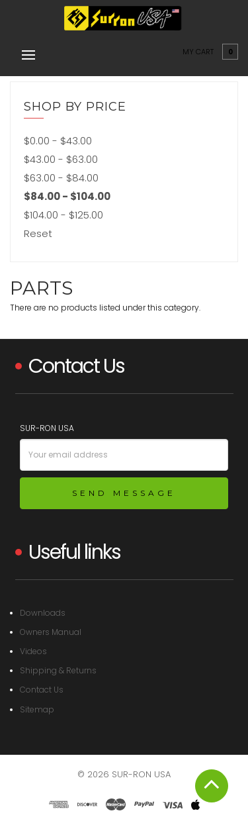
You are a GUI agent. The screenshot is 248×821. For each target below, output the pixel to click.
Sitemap (37, 709)
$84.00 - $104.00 (67, 196)
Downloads (42, 612)
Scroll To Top (211, 785)
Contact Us (41, 689)
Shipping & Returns (58, 670)
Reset (38, 233)
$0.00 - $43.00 (58, 141)
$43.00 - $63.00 (61, 159)
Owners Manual (50, 632)
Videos (33, 651)
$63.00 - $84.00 (61, 178)
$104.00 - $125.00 (63, 215)
